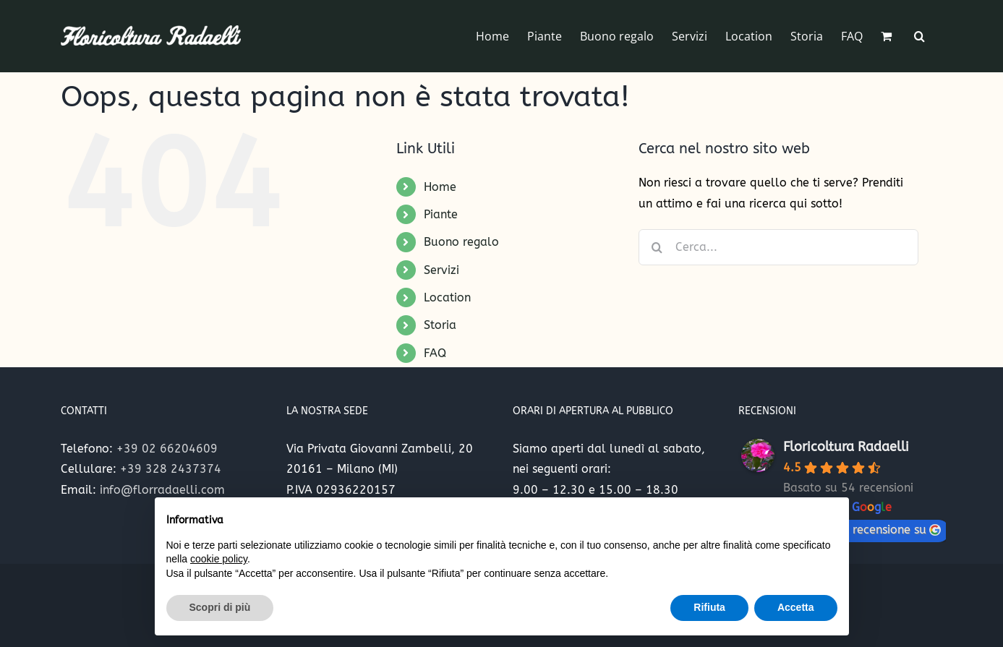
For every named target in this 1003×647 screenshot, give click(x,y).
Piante (441, 214)
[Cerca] (657, 247)
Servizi (441, 270)
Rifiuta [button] (709, 607)
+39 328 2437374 (170, 469)
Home (440, 187)
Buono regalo (461, 242)
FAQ (435, 353)
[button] (919, 36)
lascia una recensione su (866, 529)
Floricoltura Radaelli (846, 447)
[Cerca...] (778, 247)
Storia (440, 325)
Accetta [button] (795, 607)
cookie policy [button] (218, 559)
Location (447, 297)
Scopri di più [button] (220, 607)
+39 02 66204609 (167, 448)
